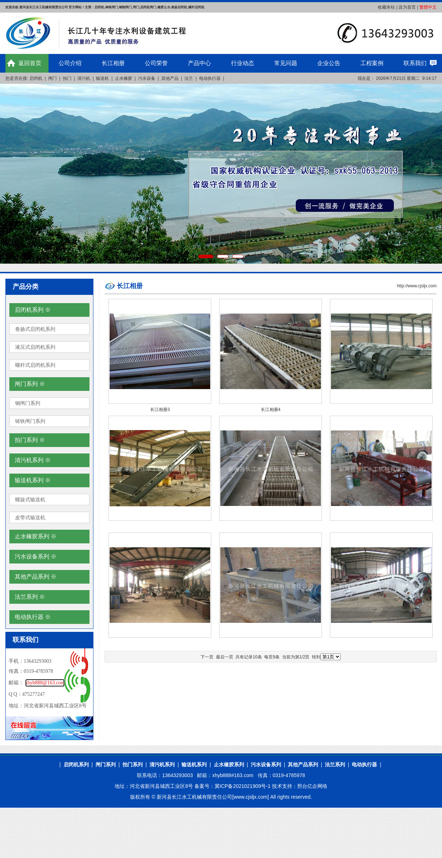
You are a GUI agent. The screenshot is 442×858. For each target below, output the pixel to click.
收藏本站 (386, 7)
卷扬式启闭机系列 (35, 329)
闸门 (52, 78)
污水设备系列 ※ (35, 556)
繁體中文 (428, 7)
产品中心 (199, 63)
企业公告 (328, 63)
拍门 (67, 78)
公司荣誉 (156, 63)
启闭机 (35, 78)
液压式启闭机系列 (35, 347)
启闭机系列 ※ (33, 310)
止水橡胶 (123, 78)
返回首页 (29, 63)
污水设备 (146, 78)
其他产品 (170, 78)
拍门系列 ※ (30, 440)
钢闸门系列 (27, 403)
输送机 (102, 78)
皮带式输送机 (30, 517)
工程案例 (371, 63)
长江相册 (113, 63)
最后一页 (224, 657)
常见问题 (285, 63)
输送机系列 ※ (33, 480)
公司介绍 (70, 63)
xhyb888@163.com (45, 682)
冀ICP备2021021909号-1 (243, 786)
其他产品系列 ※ (35, 577)
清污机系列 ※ (33, 460)
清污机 (83, 78)
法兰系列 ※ (30, 597)
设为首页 (407, 7)
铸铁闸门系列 (30, 421)
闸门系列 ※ (30, 384)
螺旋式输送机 (30, 499)
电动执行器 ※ (33, 617)
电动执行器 (210, 78)
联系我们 (415, 63)
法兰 (188, 78)
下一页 (207, 657)
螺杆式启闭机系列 (35, 365)
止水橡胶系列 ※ (35, 536)
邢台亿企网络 (312, 786)
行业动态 (242, 63)
